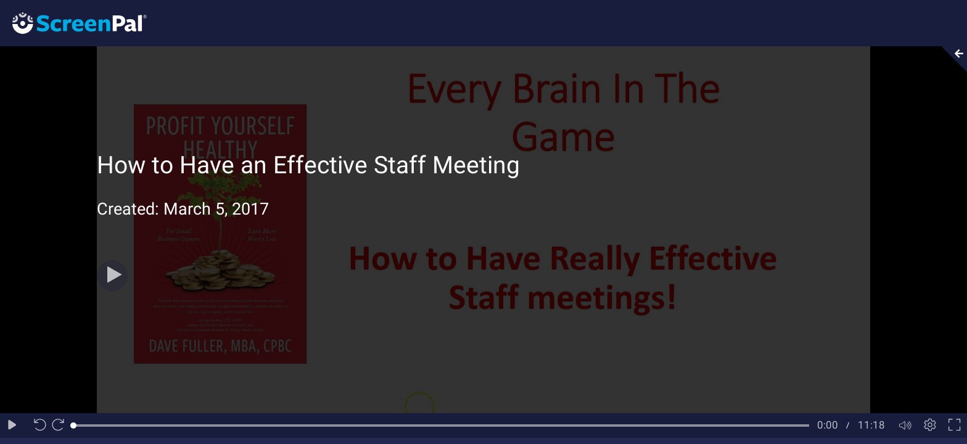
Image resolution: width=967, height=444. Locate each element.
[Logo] (73, 22)
